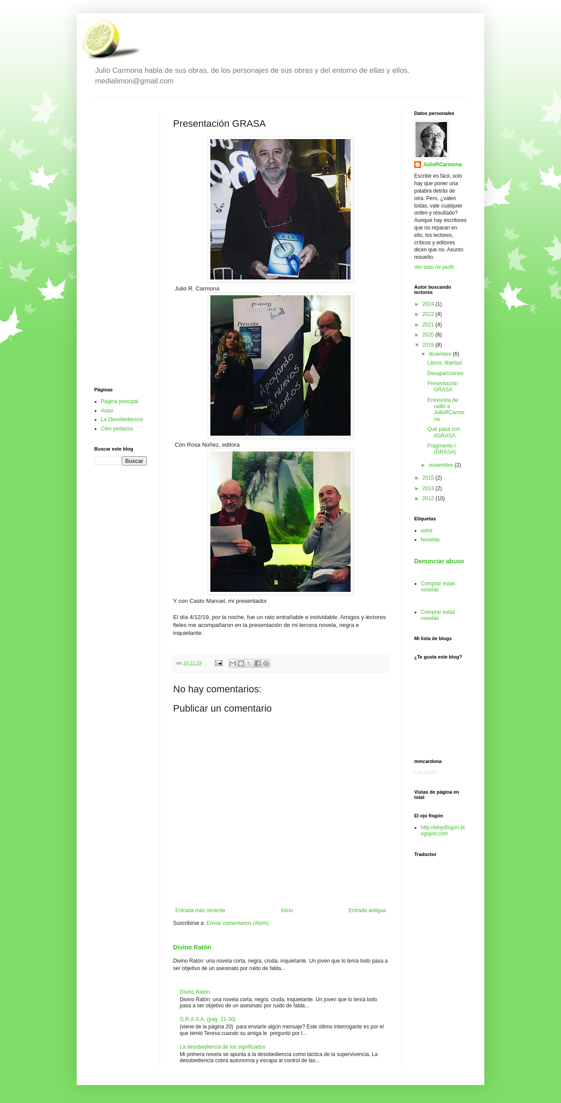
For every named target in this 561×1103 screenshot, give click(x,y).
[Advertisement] (120, 242)
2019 (429, 345)
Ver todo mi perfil (434, 267)
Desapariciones (445, 373)
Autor (107, 411)
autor (427, 530)
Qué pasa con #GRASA (443, 432)
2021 (429, 325)
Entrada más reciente (200, 910)
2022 (429, 314)
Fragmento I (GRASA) (441, 449)
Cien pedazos (117, 429)
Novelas (430, 540)
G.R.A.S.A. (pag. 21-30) (207, 1019)
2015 (429, 478)
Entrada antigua (367, 910)
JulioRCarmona (442, 164)
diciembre (441, 354)
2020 (429, 335)
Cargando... (428, 772)
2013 (429, 488)
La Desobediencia (122, 419)
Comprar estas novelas (438, 586)
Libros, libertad (444, 363)
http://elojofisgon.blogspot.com (443, 830)
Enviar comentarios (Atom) (237, 923)
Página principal (119, 401)
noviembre (441, 465)
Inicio (287, 910)
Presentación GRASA (442, 386)
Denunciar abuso (439, 561)
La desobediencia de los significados (222, 1047)
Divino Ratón (192, 947)
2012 (429, 498)
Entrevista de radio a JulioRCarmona (445, 409)
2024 (429, 304)
